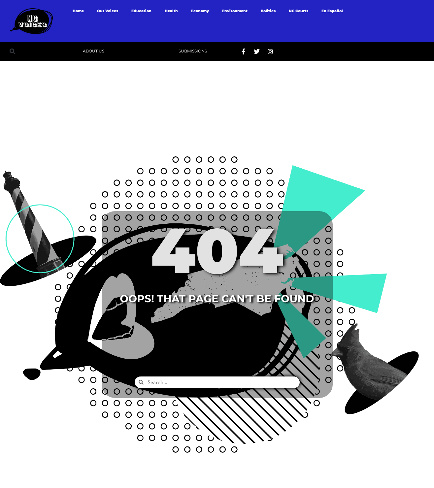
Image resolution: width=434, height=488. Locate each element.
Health (171, 11)
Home (78, 11)
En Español (332, 11)
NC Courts (298, 11)
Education (141, 11)
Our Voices (107, 11)
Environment (235, 11)
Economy (200, 11)
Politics (268, 11)
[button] (12, 51)
